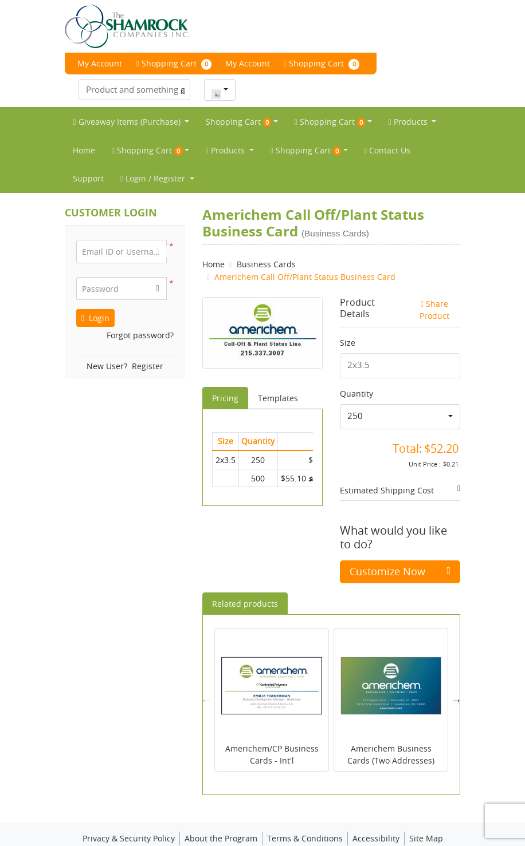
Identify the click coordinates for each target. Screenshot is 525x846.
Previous (206, 679)
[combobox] (220, 68)
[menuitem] (131, 100)
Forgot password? (140, 314)
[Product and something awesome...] (134, 67)
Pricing (225, 376)
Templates (278, 376)
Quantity (356, 371)
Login (95, 296)
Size (347, 321)
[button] (157, 267)
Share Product (434, 288)
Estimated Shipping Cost (387, 468)
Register (147, 344)
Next (456, 679)
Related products (245, 582)
